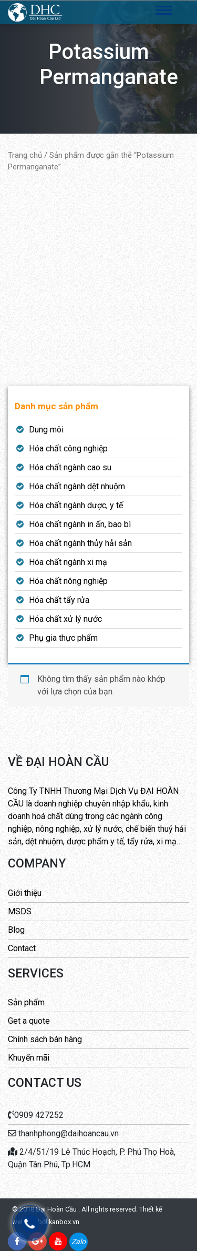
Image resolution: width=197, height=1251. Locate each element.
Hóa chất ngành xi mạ (68, 562)
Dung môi (46, 430)
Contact (22, 948)
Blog (16, 930)
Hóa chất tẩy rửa (59, 600)
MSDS (20, 911)
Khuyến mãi (28, 1058)
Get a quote (29, 1021)
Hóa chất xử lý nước (65, 619)
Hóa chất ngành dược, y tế (76, 505)
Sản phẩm (26, 1002)
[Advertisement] (98, 279)
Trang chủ (25, 155)
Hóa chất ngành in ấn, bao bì (80, 524)
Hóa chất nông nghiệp (68, 581)
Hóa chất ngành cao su (70, 467)
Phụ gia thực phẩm (63, 638)
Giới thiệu (25, 893)
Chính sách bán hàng (45, 1039)
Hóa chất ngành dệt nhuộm (77, 486)
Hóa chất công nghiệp (68, 448)
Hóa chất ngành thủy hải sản (80, 543)
